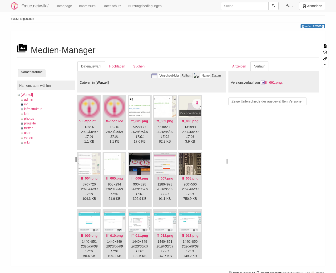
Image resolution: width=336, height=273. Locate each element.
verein (28, 137)
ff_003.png (190, 121)
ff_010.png (114, 235)
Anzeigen (239, 66)
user (27, 133)
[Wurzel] (27, 95)
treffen (28, 128)
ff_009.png (89, 235)
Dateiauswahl (91, 66)
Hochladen (117, 66)
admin (28, 99)
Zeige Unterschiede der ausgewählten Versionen (267, 101)
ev (26, 104)
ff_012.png (165, 235)
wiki (27, 142)
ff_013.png (190, 235)
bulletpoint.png (91, 121)
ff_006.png (139, 178)
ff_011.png (139, 235)
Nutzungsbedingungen (145, 6)
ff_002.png (165, 121)
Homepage (64, 6)
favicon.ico (114, 121)
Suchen (138, 66)
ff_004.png (89, 178)
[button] (289, 6)
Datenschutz (112, 6)
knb (27, 114)
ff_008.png (190, 178)
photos (29, 118)
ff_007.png (165, 178)
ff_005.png (114, 178)
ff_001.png (139, 121)
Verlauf (259, 66)
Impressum (87, 6)
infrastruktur (33, 109)
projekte (30, 123)
